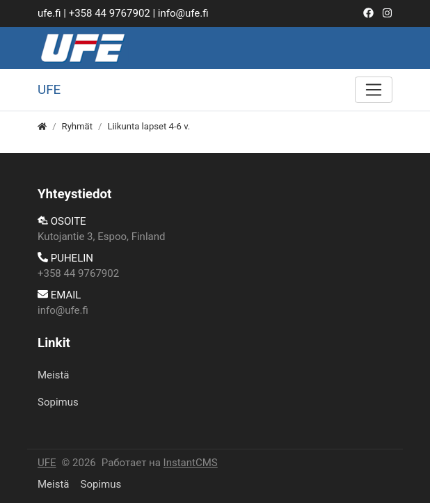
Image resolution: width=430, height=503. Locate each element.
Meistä (54, 375)
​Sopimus (58, 402)
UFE (47, 462)
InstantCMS (191, 462)
